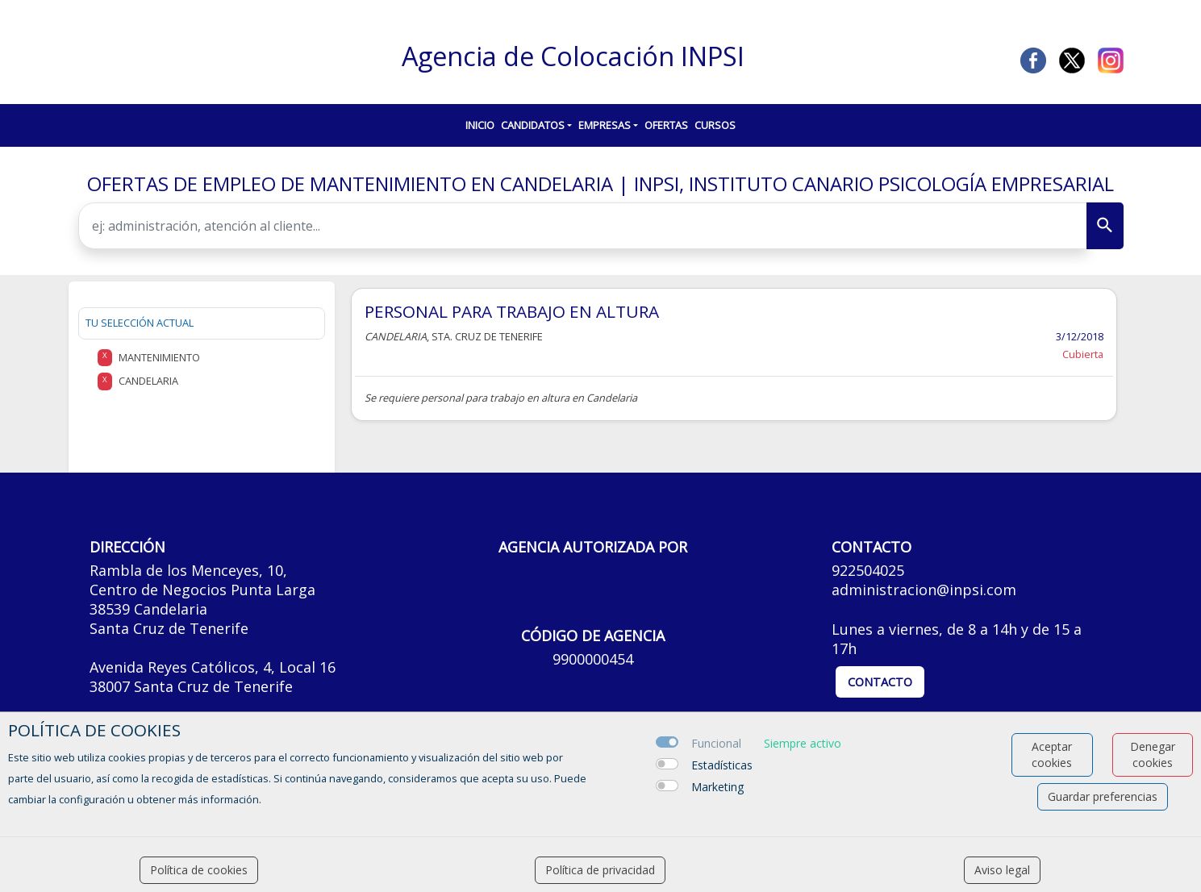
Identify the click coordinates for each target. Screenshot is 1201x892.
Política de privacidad (600, 869)
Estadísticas (722, 765)
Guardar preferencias (1102, 796)
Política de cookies (199, 869)
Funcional (716, 743)
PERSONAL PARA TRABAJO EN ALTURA (512, 311)
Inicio (479, 125)
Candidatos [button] (533, 125)
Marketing (717, 786)
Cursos (715, 125)
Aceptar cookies (1052, 754)
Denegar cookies (1152, 754)
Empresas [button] (604, 125)
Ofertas (666, 125)
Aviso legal (1002, 869)
